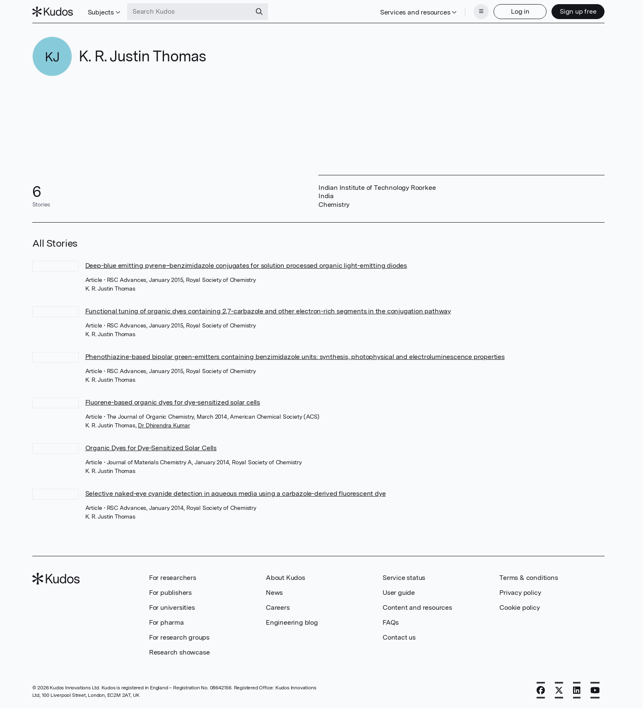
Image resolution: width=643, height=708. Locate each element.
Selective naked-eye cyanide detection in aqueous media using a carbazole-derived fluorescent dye (235, 493)
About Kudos (285, 578)
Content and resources (417, 607)
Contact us (399, 637)
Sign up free (578, 11)
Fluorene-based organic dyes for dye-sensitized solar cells (172, 402)
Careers (278, 607)
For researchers (172, 578)
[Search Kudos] (189, 11)
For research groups (179, 637)
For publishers (170, 592)
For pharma (166, 622)
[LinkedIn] (576, 690)
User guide (399, 592)
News (274, 592)
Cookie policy (519, 607)
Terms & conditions (528, 578)
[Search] (259, 11)
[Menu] (481, 11)
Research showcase (179, 652)
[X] (559, 690)
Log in (520, 11)
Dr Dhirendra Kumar (164, 425)
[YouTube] (595, 690)
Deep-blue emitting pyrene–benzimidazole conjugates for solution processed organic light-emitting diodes (246, 265)
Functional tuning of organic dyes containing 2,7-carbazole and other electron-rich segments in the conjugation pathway (268, 311)
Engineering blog (292, 622)
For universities (172, 607)
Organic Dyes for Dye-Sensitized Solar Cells (151, 448)
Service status (404, 578)
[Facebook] (541, 690)
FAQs (391, 622)
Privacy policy (520, 592)
